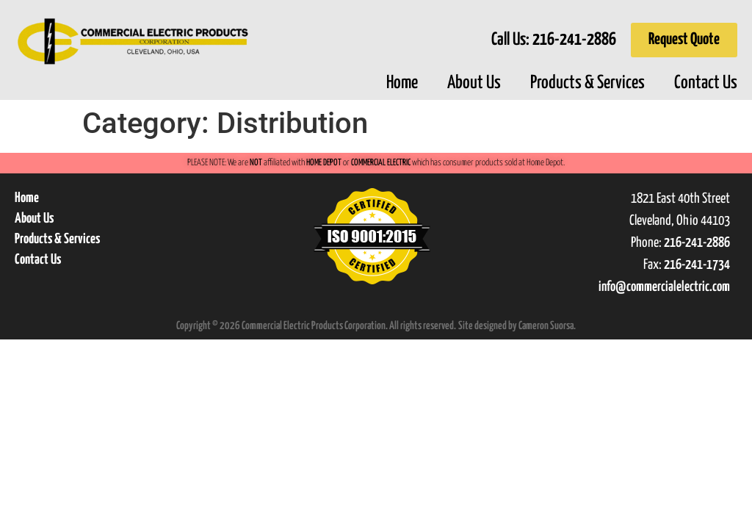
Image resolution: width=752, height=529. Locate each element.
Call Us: (553, 40)
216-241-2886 (697, 243)
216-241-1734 (697, 265)
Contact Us (705, 83)
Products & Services (587, 83)
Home (402, 83)
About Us (474, 83)
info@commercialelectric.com (664, 287)
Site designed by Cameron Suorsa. (517, 325)
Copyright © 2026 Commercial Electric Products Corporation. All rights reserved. (316, 325)
